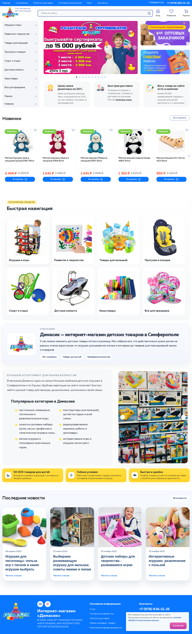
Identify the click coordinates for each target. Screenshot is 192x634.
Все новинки (179, 118)
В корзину (20, 178)
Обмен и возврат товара (102, 622)
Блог (89, 3)
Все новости (180, 497)
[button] (47, 47)
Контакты (103, 3)
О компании (22, 3)
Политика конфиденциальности (106, 627)
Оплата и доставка (43, 3)
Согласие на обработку (102, 613)
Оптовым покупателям (70, 3)
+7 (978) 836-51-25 (178, 3)
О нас (92, 608)
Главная (6, 3)
